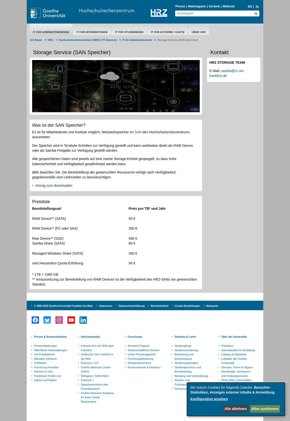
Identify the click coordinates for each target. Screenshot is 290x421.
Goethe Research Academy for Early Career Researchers (97, 397)
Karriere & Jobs (43, 371)
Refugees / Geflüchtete (95, 375)
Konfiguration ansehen (209, 399)
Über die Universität (234, 336)
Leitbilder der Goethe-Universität (234, 361)
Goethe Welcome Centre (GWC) (96, 369)
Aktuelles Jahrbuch (45, 358)
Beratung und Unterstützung (191, 375)
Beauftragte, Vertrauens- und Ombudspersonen (236, 373)
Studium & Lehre (185, 336)
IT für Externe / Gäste (168, 32)
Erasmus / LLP (90, 362)
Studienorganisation (186, 362)
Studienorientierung (186, 350)
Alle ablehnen (235, 409)
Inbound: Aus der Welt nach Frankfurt (97, 348)
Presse (180, 6)
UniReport (40, 362)
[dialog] (236, 399)
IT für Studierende (129, 32)
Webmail (229, 6)
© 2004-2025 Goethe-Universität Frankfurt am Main (63, 306)
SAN (138, 132)
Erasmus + (87, 380)
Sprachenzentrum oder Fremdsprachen (94, 386)
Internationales (90, 336)
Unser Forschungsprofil (142, 354)
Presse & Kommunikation (50, 336)
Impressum (105, 306)
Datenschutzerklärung (132, 306)
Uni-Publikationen (44, 354)
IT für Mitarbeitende (92, 32)
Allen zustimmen (264, 409)
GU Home (36, 39)
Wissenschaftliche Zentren (143, 350)
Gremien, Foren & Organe (236, 367)
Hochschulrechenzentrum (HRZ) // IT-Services (88, 39)
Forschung (135, 336)
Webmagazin (197, 6)
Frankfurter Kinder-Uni (47, 375)
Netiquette (212, 306)
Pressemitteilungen (45, 345)
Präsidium (227, 345)
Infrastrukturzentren (139, 362)
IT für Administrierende (51, 32)
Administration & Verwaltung (238, 350)
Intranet (214, 6)
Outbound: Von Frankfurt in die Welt (97, 356)
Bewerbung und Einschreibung (183, 356)
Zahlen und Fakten (45, 380)
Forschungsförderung (141, 358)
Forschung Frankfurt (46, 367)
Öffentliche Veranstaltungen (50, 350)
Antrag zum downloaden (53, 185)
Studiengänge (182, 345)
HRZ (50, 39)
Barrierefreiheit (160, 306)
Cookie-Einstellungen (187, 306)
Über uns (199, 32)
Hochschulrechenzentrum (106, 10)
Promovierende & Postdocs (144, 367)
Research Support (139, 345)
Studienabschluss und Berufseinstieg (187, 369)
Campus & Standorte (233, 354)
